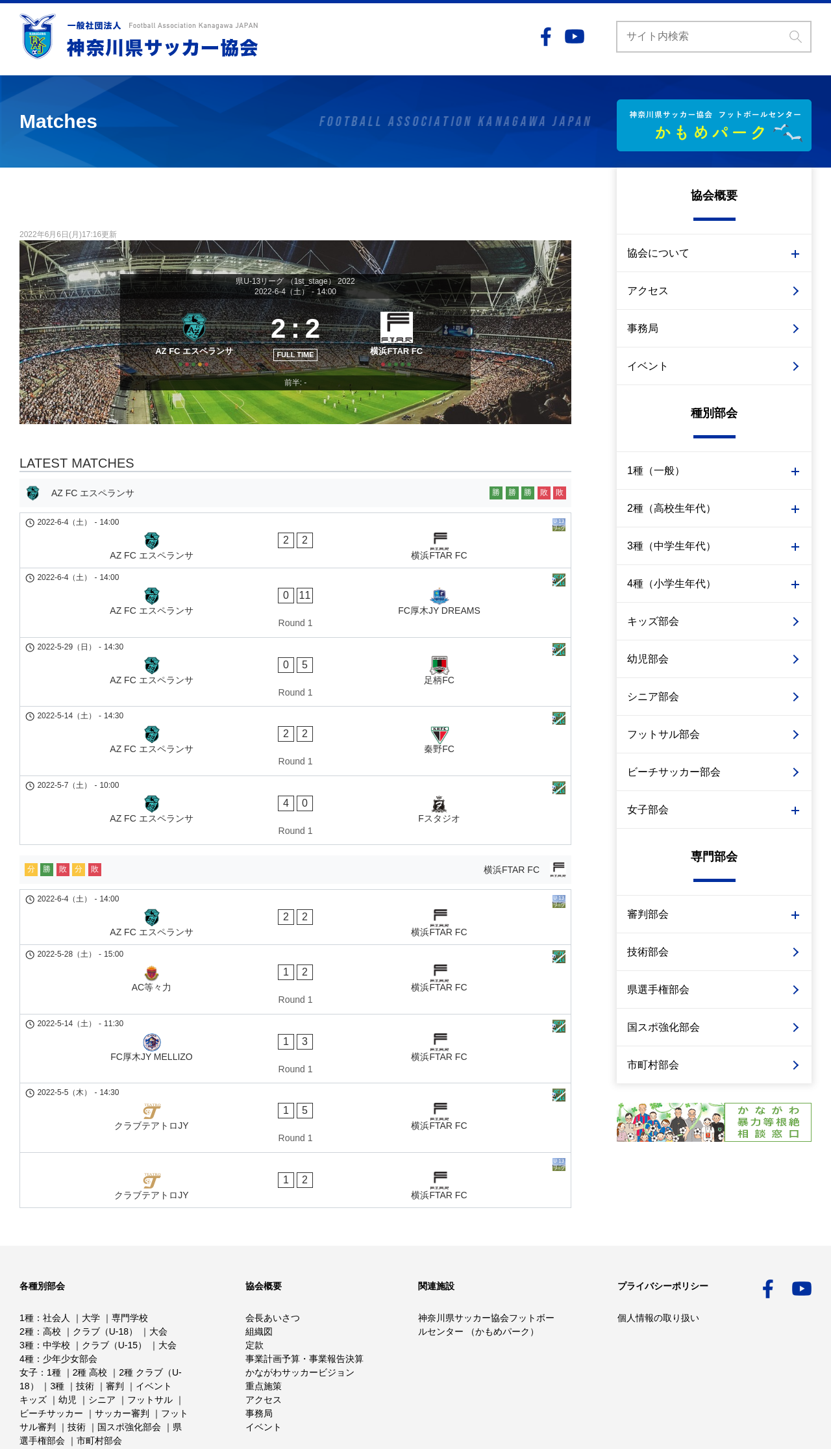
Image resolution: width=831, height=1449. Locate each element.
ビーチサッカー (51, 1347)
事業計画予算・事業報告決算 (304, 1292)
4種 (26, 1292)
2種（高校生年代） (671, 508)
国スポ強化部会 (663, 1027)
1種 (26, 1251)
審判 (115, 1320)
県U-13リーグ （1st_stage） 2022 (295, 281)
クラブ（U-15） (114, 1279)
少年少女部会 (70, 1292)
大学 (91, 1251)
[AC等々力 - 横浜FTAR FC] (295, 860)
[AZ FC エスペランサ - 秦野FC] (295, 689)
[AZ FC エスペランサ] (190, 351)
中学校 (56, 1279)
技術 (85, 1320)
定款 (254, 1279)
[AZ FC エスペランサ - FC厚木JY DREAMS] (295, 600)
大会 (158, 1265)
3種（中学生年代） (671, 545)
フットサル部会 (663, 734)
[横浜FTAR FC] (401, 351)
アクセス (648, 290)
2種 (26, 1265)
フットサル (150, 1333)
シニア (102, 1333)
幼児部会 (648, 658)
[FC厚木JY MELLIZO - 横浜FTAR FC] (295, 905)
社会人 (56, 1251)
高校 (52, 1265)
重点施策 (263, 1320)
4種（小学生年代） (671, 583)
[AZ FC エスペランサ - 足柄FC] (295, 645)
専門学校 (130, 1251)
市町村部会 (653, 1064)
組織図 (259, 1265)
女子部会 (648, 809)
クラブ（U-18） (105, 1265)
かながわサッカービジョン (299, 1306)
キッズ (33, 1333)
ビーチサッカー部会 (674, 771)
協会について (658, 252)
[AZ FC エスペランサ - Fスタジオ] (295, 734)
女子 (28, 1306)
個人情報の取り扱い (658, 1251)
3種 (26, 1279)
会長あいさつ (272, 1251)
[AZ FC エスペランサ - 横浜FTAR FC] (295, 561)
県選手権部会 (658, 989)
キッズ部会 (653, 621)
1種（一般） (656, 470)
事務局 (642, 328)
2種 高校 (90, 1306)
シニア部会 (653, 696)
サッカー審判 (122, 1347)
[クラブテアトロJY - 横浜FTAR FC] (295, 949)
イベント (648, 366)
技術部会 (648, 951)
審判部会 (648, 914)
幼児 (67, 1333)
